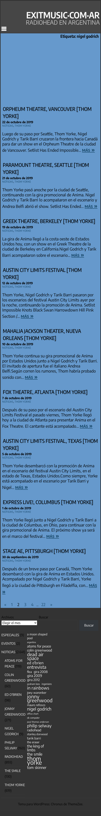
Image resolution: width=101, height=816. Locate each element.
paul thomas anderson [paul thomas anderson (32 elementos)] (38, 721)
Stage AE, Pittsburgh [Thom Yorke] (44, 551)
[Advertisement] (50, 72)
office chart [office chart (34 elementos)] (32, 713)
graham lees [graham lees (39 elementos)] (33, 683)
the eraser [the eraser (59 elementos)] (33, 742)
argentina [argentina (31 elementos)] (31, 642)
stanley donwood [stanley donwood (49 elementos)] (37, 734)
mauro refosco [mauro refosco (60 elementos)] (36, 705)
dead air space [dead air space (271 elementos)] (35, 656)
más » (88, 149)
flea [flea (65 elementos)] (29, 672)
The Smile (13, 771)
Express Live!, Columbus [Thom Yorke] (48, 502)
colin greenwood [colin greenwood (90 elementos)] (39, 650)
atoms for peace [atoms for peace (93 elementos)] (39, 646)
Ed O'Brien (13, 695)
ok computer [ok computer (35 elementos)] (33, 717)
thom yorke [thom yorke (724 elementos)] (34, 760)
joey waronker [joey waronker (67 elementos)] (36, 692)
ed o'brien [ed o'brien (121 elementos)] (35, 663)
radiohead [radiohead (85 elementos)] (34, 730)
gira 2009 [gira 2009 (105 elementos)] (34, 676)
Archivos (7, 617)
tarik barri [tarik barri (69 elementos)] (34, 738)
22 (43, 604)
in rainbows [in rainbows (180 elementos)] (38, 688)
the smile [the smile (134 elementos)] (34, 754)
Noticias (7, 125)
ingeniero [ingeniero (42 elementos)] (47, 683)
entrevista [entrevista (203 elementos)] (36, 667)
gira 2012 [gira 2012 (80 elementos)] (33, 680)
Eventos (8, 643)
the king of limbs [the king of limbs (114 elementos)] (35, 748)
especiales (10, 635)
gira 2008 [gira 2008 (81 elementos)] (41, 672)
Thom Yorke (23, 125)
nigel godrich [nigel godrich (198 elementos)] (39, 709)
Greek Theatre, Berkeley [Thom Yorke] (49, 221)
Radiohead (14, 757)
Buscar (43, 617)
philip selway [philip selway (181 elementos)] (39, 726)
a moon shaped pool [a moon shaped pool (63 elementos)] (37, 636)
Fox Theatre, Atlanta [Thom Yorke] (45, 392)
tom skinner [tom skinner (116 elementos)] (36, 767)
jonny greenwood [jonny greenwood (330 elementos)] (40, 698)
